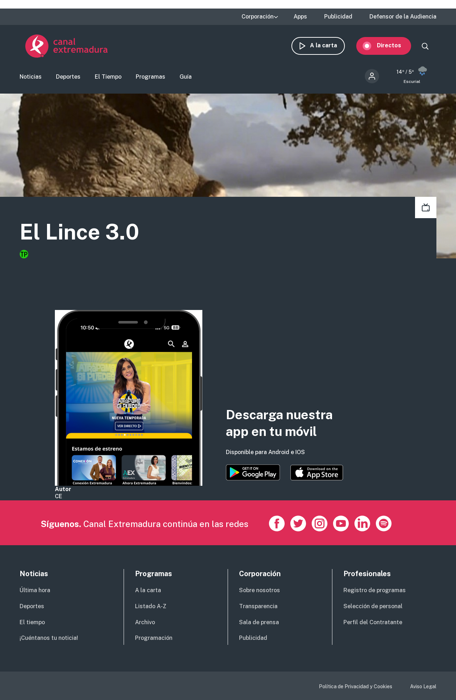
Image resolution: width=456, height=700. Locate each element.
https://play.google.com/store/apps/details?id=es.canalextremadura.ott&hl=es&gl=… (253, 472)
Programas (150, 76)
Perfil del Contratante (372, 622)
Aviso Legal (423, 686)
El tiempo (32, 622)
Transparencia (258, 606)
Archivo (145, 622)
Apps (300, 17)
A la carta (329, 45)
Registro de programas (374, 590)
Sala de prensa (259, 622)
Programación (153, 638)
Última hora (35, 590)
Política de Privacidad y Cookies (355, 686)
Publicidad (338, 17)
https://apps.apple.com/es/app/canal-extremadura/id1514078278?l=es (316, 472)
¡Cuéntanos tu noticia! (49, 638)
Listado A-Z (150, 606)
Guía (186, 76)
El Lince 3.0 (79, 231)
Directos (395, 45)
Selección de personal (373, 606)
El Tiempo (108, 76)
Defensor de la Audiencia (402, 17)
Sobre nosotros (259, 590)
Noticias (31, 76)
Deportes (68, 76)
